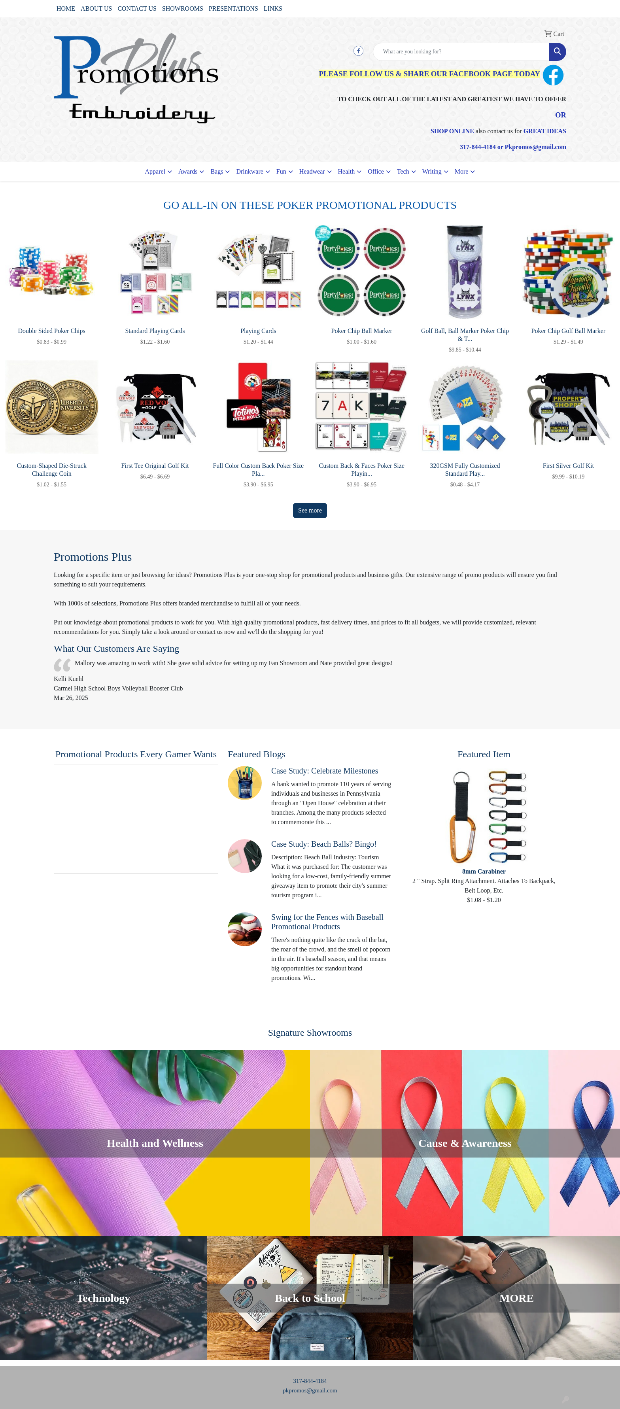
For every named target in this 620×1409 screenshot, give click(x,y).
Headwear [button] (312, 171)
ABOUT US (96, 8)
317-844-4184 (310, 1381)
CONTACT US (136, 8)
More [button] (462, 171)
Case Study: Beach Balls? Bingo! (324, 844)
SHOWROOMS (182, 8)
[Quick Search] (461, 52)
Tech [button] (403, 171)
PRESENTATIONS (233, 8)
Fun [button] (281, 171)
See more (310, 510)
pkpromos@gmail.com (310, 1390)
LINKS (273, 8)
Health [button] (346, 171)
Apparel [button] (155, 171)
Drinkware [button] (249, 171)
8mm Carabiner (484, 871)
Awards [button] (187, 171)
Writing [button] (432, 171)
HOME (66, 8)
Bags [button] (216, 171)
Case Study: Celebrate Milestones (324, 770)
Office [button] (376, 171)
